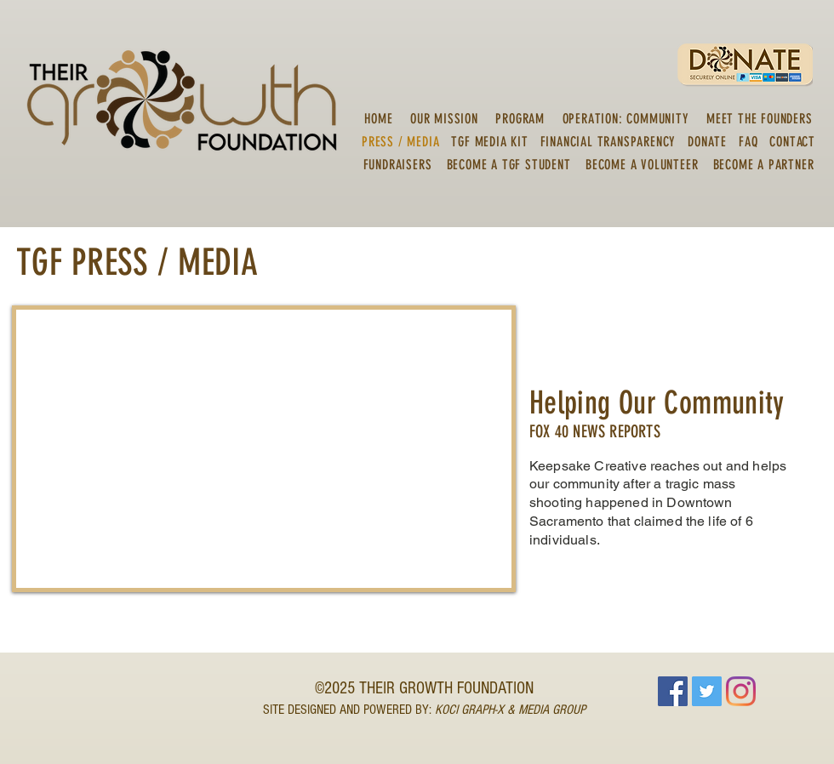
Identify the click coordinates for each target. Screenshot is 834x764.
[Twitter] (707, 691)
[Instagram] (741, 691)
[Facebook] (673, 691)
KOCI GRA (458, 709)
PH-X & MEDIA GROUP (534, 709)
